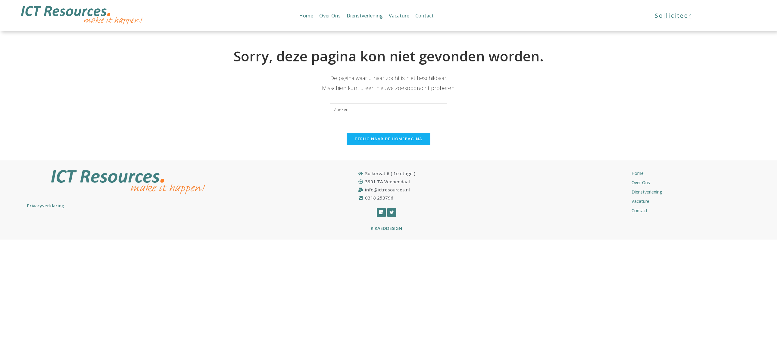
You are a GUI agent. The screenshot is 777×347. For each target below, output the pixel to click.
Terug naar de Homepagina (388, 139)
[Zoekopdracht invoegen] (388, 109)
